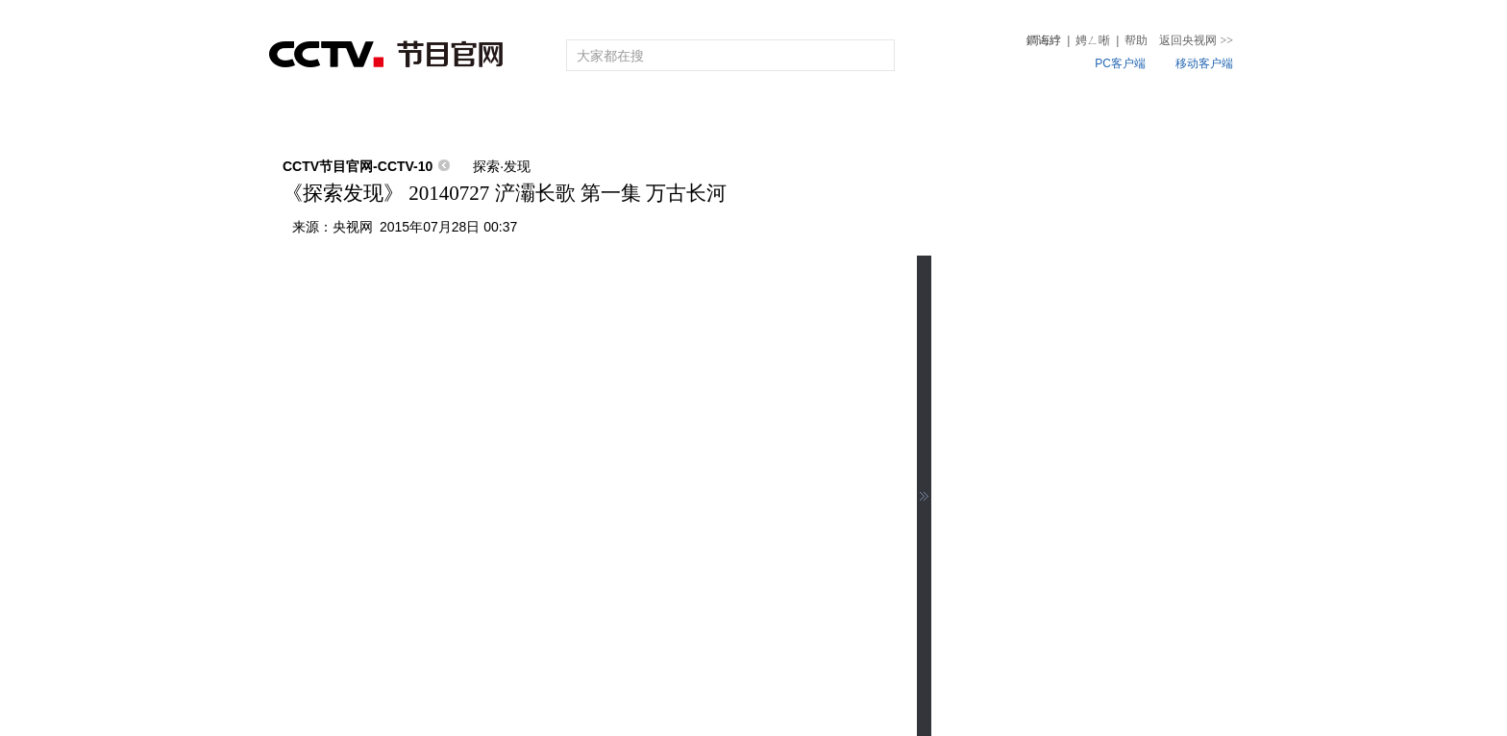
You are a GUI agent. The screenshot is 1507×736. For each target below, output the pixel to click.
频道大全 (568, 118)
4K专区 (878, 118)
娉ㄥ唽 (1092, 40)
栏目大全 (691, 118)
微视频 (1131, 118)
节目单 (468, 118)
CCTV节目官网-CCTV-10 (357, 166)
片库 (797, 118)
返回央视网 (1196, 40)
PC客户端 (1120, 63)
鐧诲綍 (1043, 40)
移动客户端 (1204, 63)
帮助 (1136, 40)
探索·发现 (502, 166)
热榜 (1044, 118)
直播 (381, 118)
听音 (967, 118)
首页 (303, 118)
